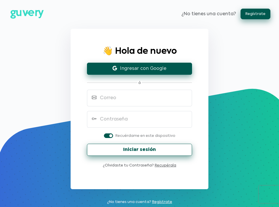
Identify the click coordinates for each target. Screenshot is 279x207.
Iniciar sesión (139, 149)
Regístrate (255, 14)
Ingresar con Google (139, 68)
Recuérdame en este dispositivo (145, 136)
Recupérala (165, 165)
